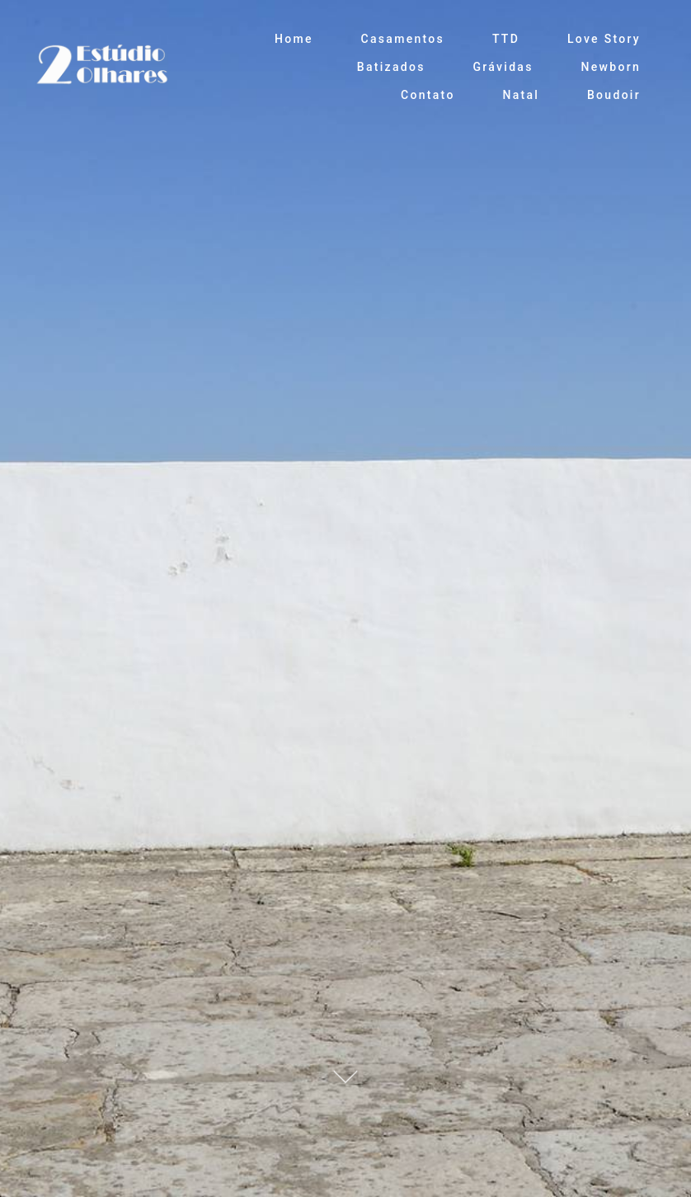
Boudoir (614, 94)
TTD (505, 38)
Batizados (391, 66)
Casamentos (403, 38)
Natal (520, 94)
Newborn (611, 66)
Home (294, 38)
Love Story (604, 38)
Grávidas (502, 66)
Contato (428, 94)
